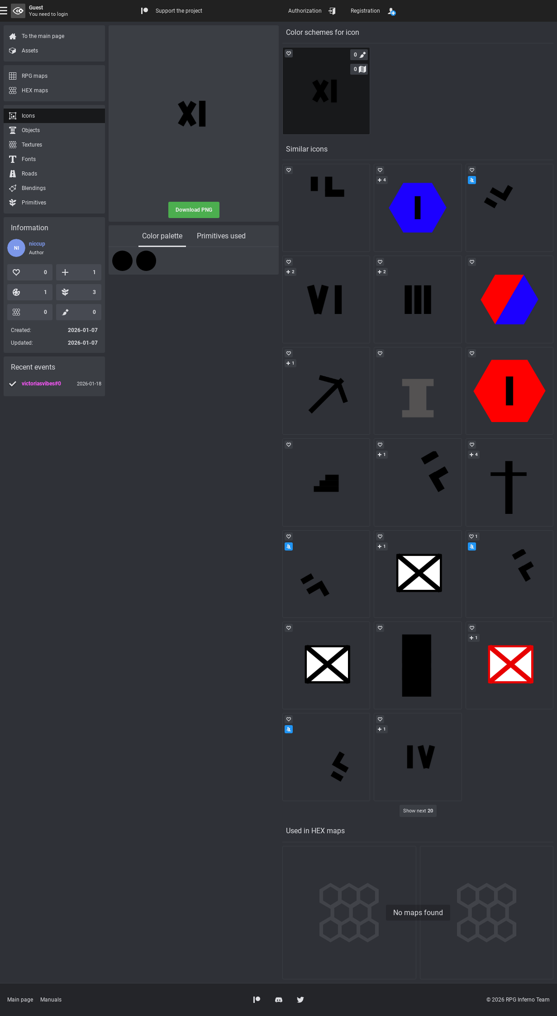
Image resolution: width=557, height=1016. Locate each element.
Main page (20, 999)
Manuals (51, 999)
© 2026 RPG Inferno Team (518, 999)
